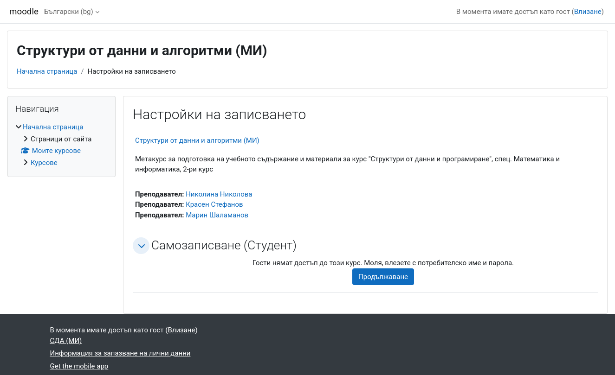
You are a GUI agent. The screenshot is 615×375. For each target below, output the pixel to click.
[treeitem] (61, 145)
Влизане (588, 11)
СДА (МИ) (66, 341)
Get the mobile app (79, 366)
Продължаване (383, 277)
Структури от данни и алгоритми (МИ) (197, 140)
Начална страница (47, 71)
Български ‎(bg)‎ (68, 11)
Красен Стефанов (214, 204)
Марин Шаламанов (217, 215)
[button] (141, 245)
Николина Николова (219, 194)
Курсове (44, 163)
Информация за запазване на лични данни (120, 353)
